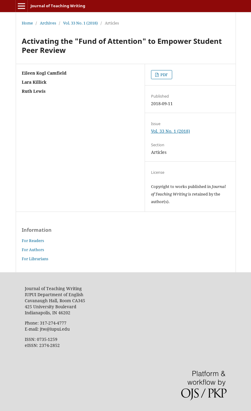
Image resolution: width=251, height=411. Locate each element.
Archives (48, 23)
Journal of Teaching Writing (58, 5)
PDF (163, 74)
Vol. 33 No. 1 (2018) (80, 23)
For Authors (33, 249)
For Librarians (35, 258)
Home (27, 23)
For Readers (33, 240)
